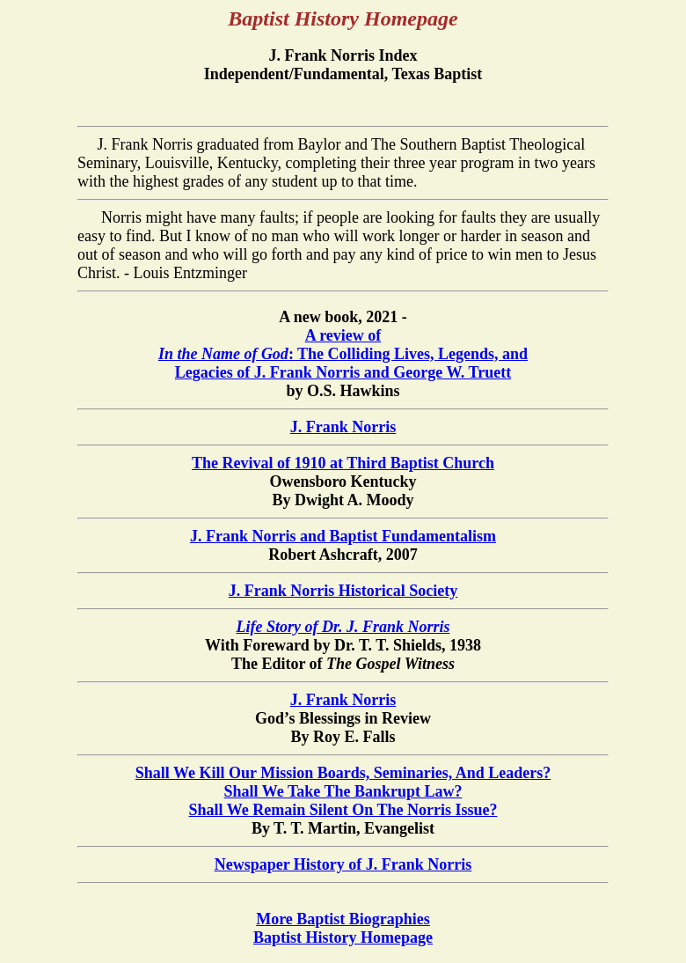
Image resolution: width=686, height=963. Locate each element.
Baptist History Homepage (343, 937)
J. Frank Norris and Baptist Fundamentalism (343, 536)
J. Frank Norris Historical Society (343, 590)
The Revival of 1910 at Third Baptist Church (343, 463)
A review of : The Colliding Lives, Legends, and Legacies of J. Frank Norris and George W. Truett (343, 354)
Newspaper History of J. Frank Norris (343, 864)
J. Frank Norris (343, 427)
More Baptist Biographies (343, 919)
